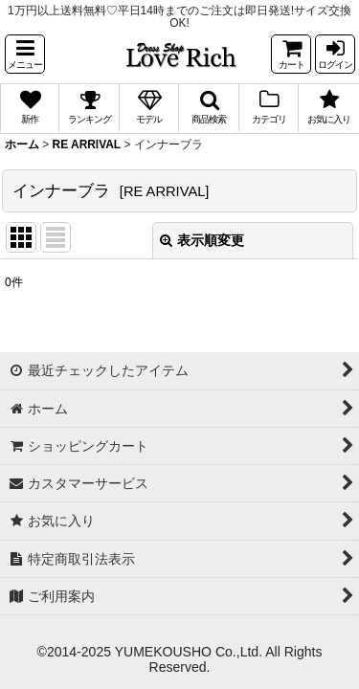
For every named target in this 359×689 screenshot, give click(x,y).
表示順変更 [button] (202, 240)
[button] (25, 54)
